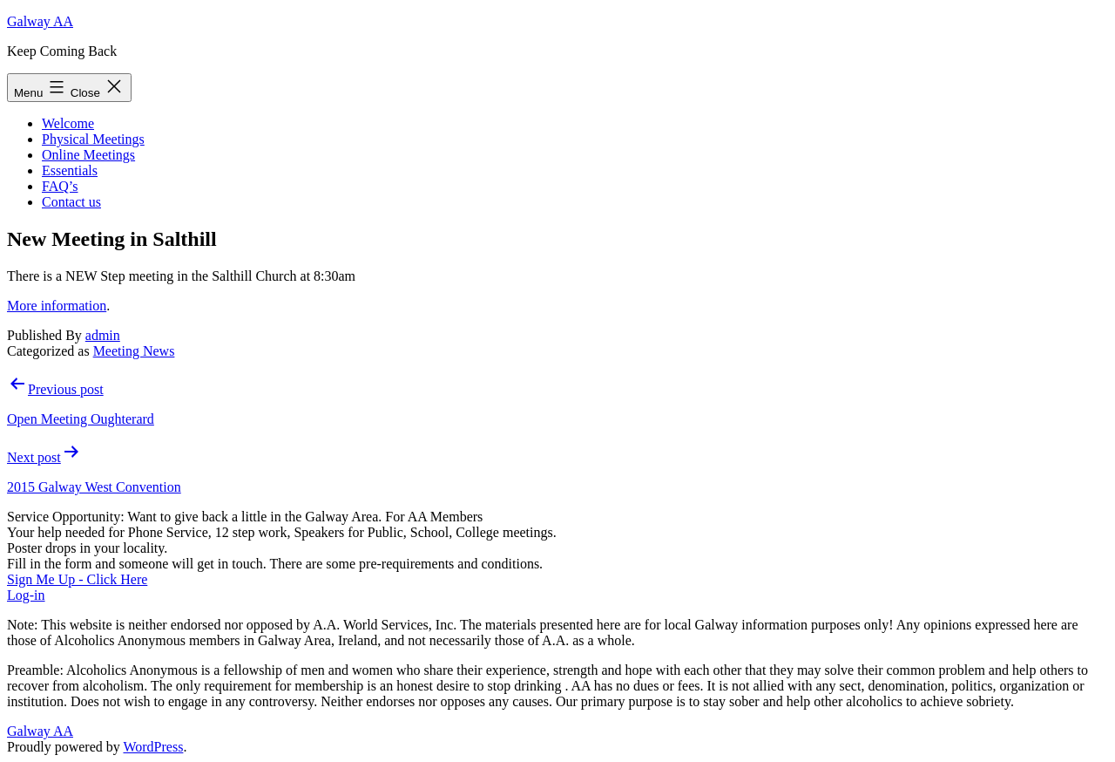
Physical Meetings (93, 139)
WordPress (153, 746)
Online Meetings (88, 154)
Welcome (68, 123)
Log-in (26, 595)
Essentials (70, 170)
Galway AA (40, 21)
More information (56, 305)
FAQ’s (60, 186)
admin (102, 335)
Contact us (71, 201)
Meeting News (134, 351)
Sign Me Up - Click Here (77, 579)
